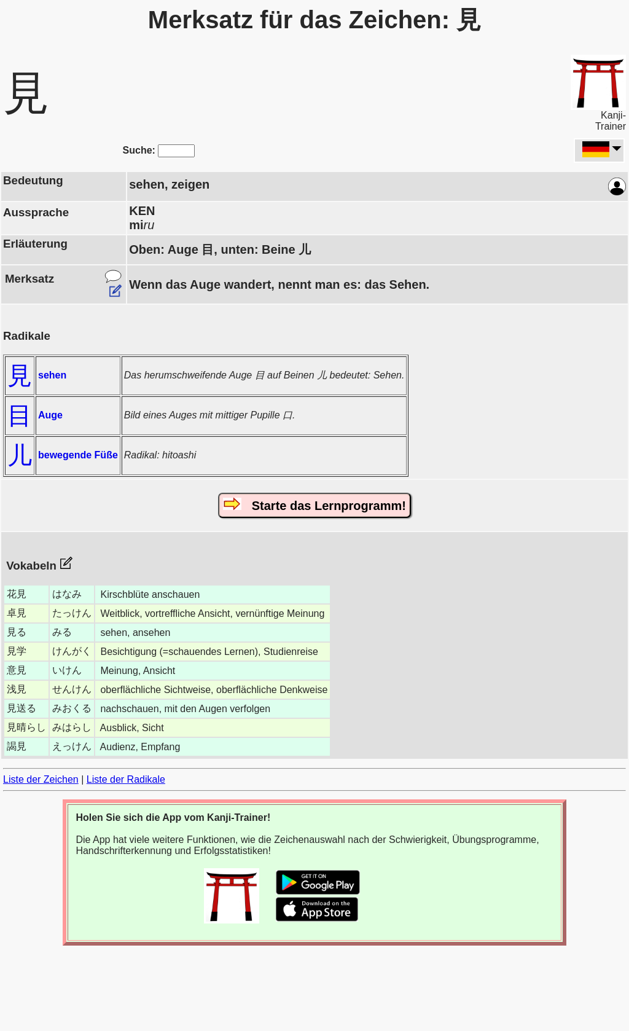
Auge (50, 415)
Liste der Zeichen (41, 779)
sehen (52, 375)
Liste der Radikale (126, 779)
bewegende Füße (78, 455)
